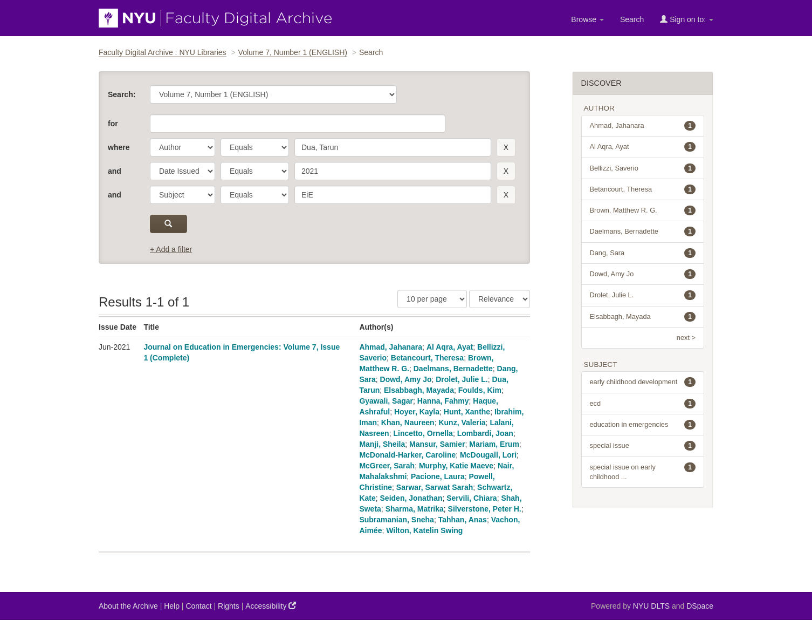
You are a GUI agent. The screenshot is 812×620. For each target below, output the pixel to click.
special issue (643, 446)
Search (632, 19)
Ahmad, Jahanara (390, 347)
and (114, 171)
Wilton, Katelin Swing (424, 530)
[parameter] (182, 147)
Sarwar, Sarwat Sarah (434, 487)
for (113, 123)
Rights (228, 606)
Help (172, 606)
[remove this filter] (506, 147)
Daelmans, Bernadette (453, 368)
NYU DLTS (651, 606)
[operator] (255, 147)
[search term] (392, 147)
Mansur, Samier (437, 444)
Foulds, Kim (479, 390)
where (118, 147)
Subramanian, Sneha (396, 519)
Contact (198, 606)
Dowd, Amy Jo (406, 379)
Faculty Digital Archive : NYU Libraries (162, 52)
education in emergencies (643, 425)
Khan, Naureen (408, 422)
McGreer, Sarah (387, 465)
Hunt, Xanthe (467, 411)
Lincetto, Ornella (422, 433)
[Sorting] (499, 299)
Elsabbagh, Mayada (419, 390)
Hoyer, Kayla (416, 411)
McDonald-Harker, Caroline (407, 455)
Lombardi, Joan (485, 433)
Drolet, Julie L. (461, 379)
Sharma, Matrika (415, 509)
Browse (587, 19)
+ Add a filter (171, 249)
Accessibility (270, 605)
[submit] (168, 224)
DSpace (699, 606)
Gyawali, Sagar (386, 401)
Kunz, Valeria (461, 422)
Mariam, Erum (494, 444)
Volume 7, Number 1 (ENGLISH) (292, 52)
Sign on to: (686, 19)
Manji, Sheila (382, 444)
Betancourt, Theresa (427, 357)
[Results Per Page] (432, 299)
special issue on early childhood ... (643, 471)
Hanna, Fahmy (443, 401)
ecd (643, 403)
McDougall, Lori (488, 455)
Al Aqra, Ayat (449, 347)
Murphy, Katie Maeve (456, 465)
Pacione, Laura (438, 476)
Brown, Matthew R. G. (643, 210)
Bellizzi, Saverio (643, 168)
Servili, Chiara (471, 498)
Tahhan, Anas (462, 519)
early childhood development (643, 382)
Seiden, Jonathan (411, 498)
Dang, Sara (643, 253)
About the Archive (128, 606)
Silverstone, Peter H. (484, 509)
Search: (121, 94)
